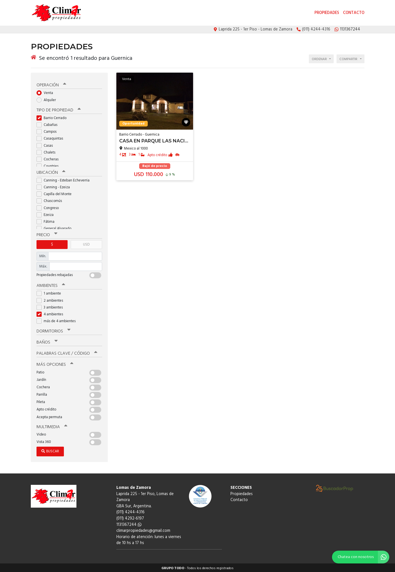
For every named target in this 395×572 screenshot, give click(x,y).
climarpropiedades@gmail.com (143, 529)
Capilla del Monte (56, 193)
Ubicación (51, 171)
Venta (47, 92)
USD (86, 243)
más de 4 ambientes (58, 320)
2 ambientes (52, 299)
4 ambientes (52, 313)
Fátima (47, 220)
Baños (47, 341)
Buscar (50, 450)
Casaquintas (52, 137)
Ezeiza (47, 213)
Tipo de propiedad (59, 109)
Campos (48, 130)
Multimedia (52, 425)
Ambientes (51, 284)
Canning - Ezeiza (55, 186)
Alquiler (48, 99)
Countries (49, 165)
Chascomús (51, 200)
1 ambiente (51, 292)
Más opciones (55, 363)
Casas (46, 144)
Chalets (48, 151)
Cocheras (49, 158)
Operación (51, 84)
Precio (47, 233)
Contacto (353, 13)
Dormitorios (53, 330)
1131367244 (128, 523)
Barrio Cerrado (53, 117)
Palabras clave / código (67, 352)
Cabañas (49, 123)
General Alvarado (56, 227)
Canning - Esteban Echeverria (65, 179)
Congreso (49, 207)
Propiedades (327, 13)
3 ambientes (51, 306)
